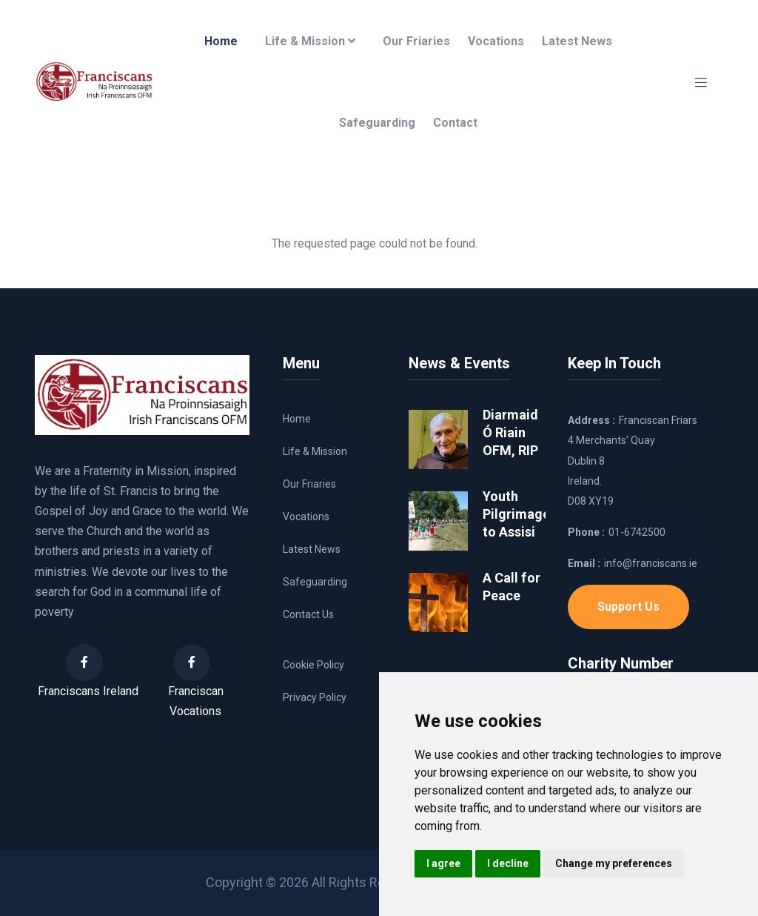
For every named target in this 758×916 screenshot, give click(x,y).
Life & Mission (310, 41)
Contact (455, 123)
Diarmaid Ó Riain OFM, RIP (510, 432)
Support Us (628, 607)
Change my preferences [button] (613, 863)
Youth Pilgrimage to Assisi (516, 514)
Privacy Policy (314, 697)
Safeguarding (377, 123)
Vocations (496, 41)
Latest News (577, 41)
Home (221, 41)
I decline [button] (508, 863)
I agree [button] (443, 863)
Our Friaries (416, 41)
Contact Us (308, 614)
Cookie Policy (313, 665)
